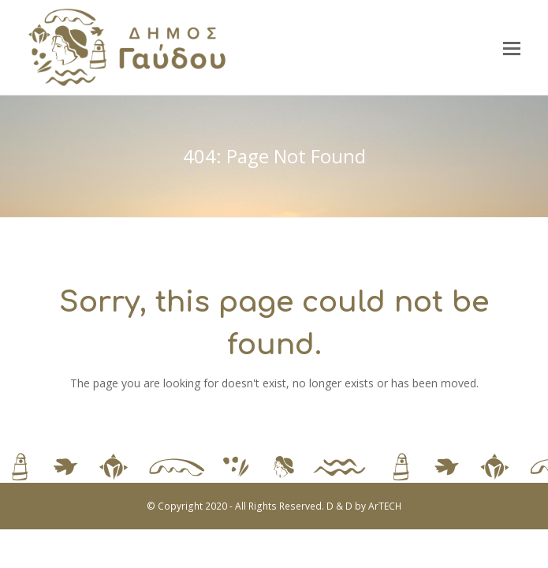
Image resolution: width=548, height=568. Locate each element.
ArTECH (384, 506)
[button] (511, 47)
